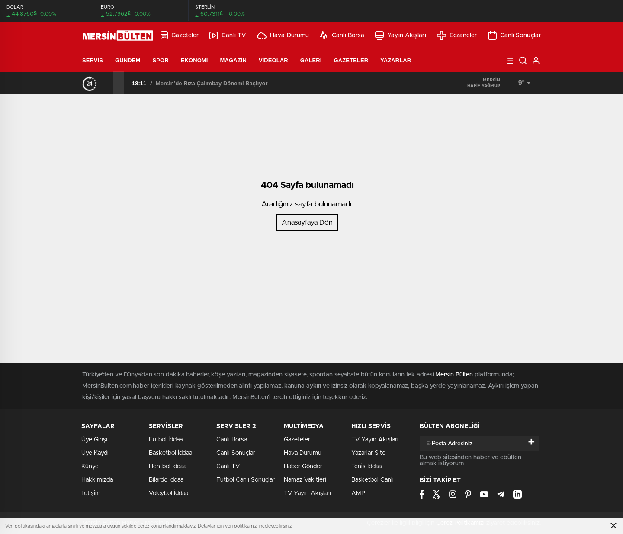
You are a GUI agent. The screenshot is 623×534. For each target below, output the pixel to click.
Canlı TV (227, 35)
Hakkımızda (97, 480)
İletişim (90, 493)
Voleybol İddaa (168, 493)
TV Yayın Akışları (307, 493)
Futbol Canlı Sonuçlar (245, 480)
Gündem (127, 60)
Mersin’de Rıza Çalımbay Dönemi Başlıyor (212, 83)
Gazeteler (180, 35)
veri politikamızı (241, 526)
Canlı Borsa (342, 35)
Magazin (233, 60)
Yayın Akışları (400, 35)
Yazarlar (395, 60)
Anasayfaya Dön (307, 222)
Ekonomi (194, 60)
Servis (92, 60)
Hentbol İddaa (167, 466)
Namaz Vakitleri (305, 480)
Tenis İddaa (366, 466)
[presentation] (107, 82)
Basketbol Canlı (372, 480)
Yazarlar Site (368, 453)
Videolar (273, 60)
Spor (160, 60)
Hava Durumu (283, 35)
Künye (90, 466)
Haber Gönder (303, 466)
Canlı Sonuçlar (514, 35)
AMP (358, 493)
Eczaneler (457, 35)
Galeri (311, 60)
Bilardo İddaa (166, 480)
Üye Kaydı (95, 453)
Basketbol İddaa (170, 453)
